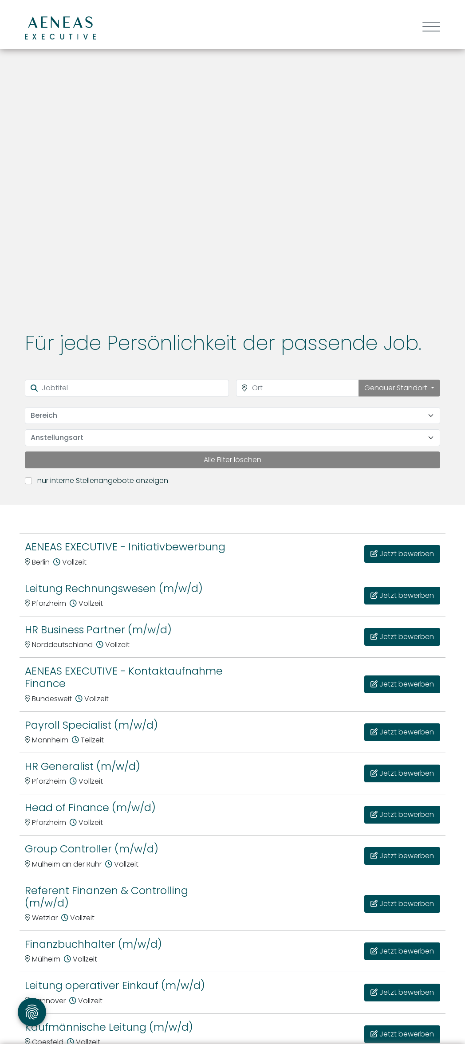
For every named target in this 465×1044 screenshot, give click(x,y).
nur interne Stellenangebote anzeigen (102, 480)
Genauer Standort (396, 388)
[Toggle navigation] (428, 27)
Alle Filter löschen (232, 460)
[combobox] (232, 415)
